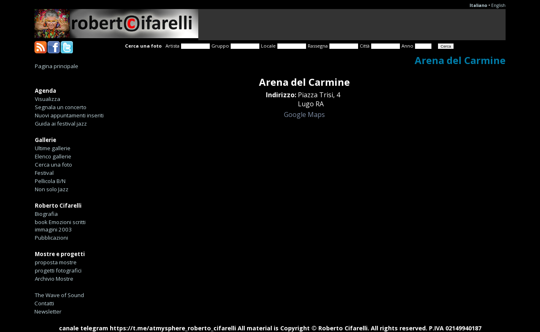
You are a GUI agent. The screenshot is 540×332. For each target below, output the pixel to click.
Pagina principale (56, 66)
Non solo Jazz (51, 189)
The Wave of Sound (59, 295)
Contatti (44, 303)
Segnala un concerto (60, 107)
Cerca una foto (53, 164)
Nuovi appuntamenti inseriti (69, 115)
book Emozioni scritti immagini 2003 (60, 225)
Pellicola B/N (50, 181)
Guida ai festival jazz (61, 123)
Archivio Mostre (54, 278)
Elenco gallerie (53, 156)
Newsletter (47, 311)
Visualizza (47, 99)
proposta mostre (56, 262)
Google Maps (304, 114)
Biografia (46, 214)
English (498, 5)
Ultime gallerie (52, 148)
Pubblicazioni (51, 237)
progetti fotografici (58, 270)
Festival (44, 172)
